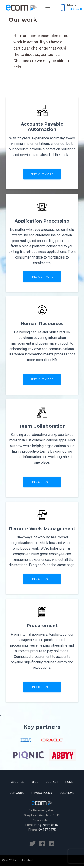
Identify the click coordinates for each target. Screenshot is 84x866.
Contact (52, 782)
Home (69, 782)
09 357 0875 (47, 830)
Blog (35, 782)
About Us (17, 782)
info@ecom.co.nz (46, 825)
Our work (17, 793)
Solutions (67, 793)
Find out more (42, 174)
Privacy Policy (41, 793)
